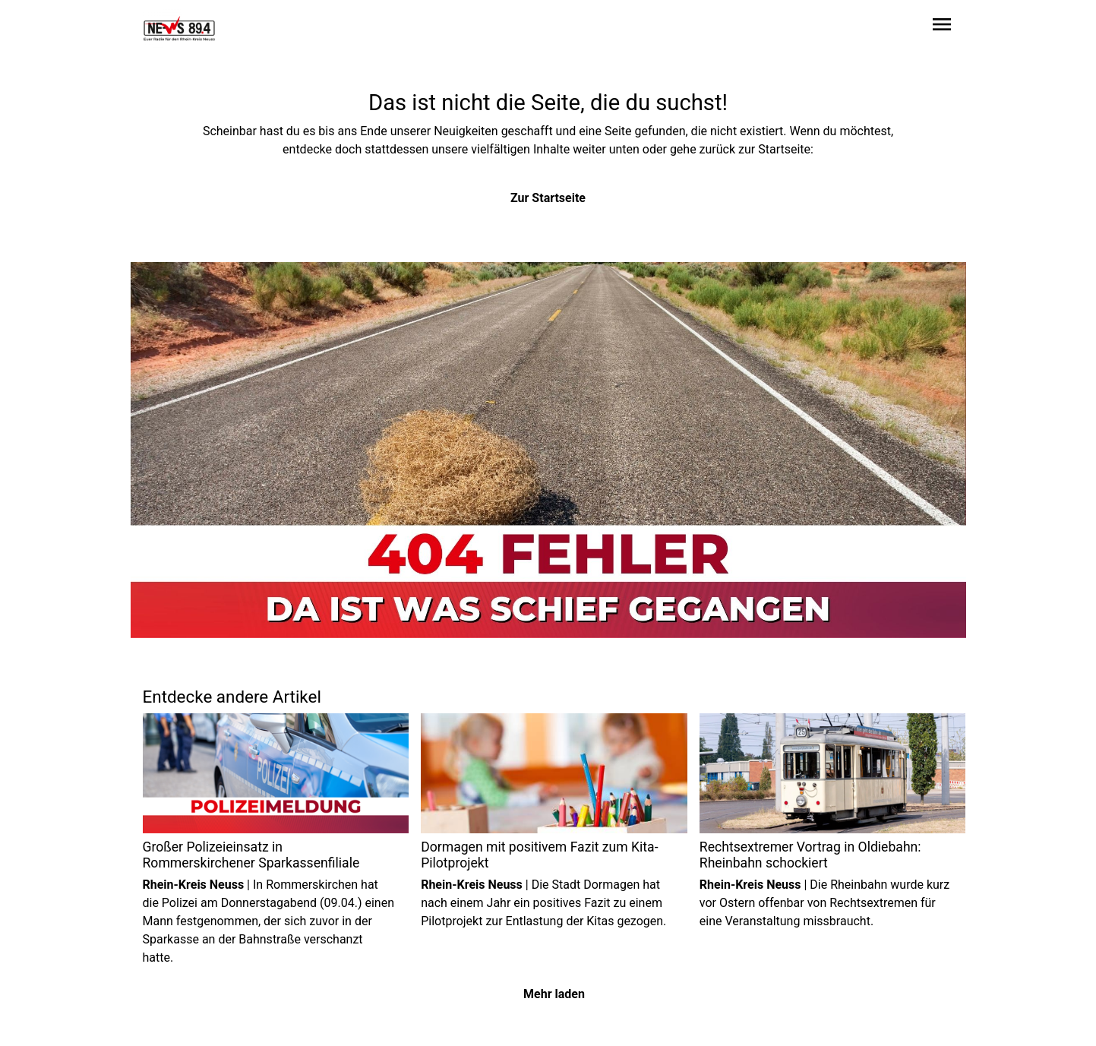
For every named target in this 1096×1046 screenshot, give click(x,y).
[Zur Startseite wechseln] (179, 27)
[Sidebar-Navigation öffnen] (942, 27)
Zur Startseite (548, 198)
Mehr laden (554, 994)
